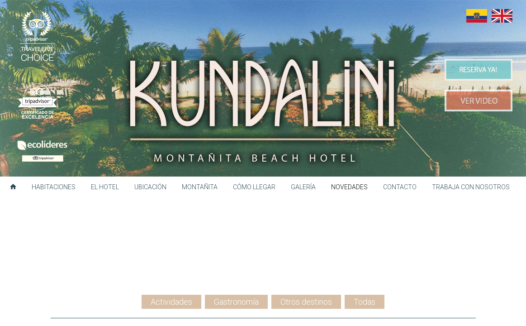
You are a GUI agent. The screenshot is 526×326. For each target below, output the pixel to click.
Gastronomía (236, 234)
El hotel (105, 187)
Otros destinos (306, 234)
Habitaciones (54, 187)
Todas (364, 234)
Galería (303, 187)
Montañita (200, 187)
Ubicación (150, 187)
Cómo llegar (254, 187)
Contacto (400, 187)
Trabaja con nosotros (471, 187)
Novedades (349, 187)
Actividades (171, 234)
